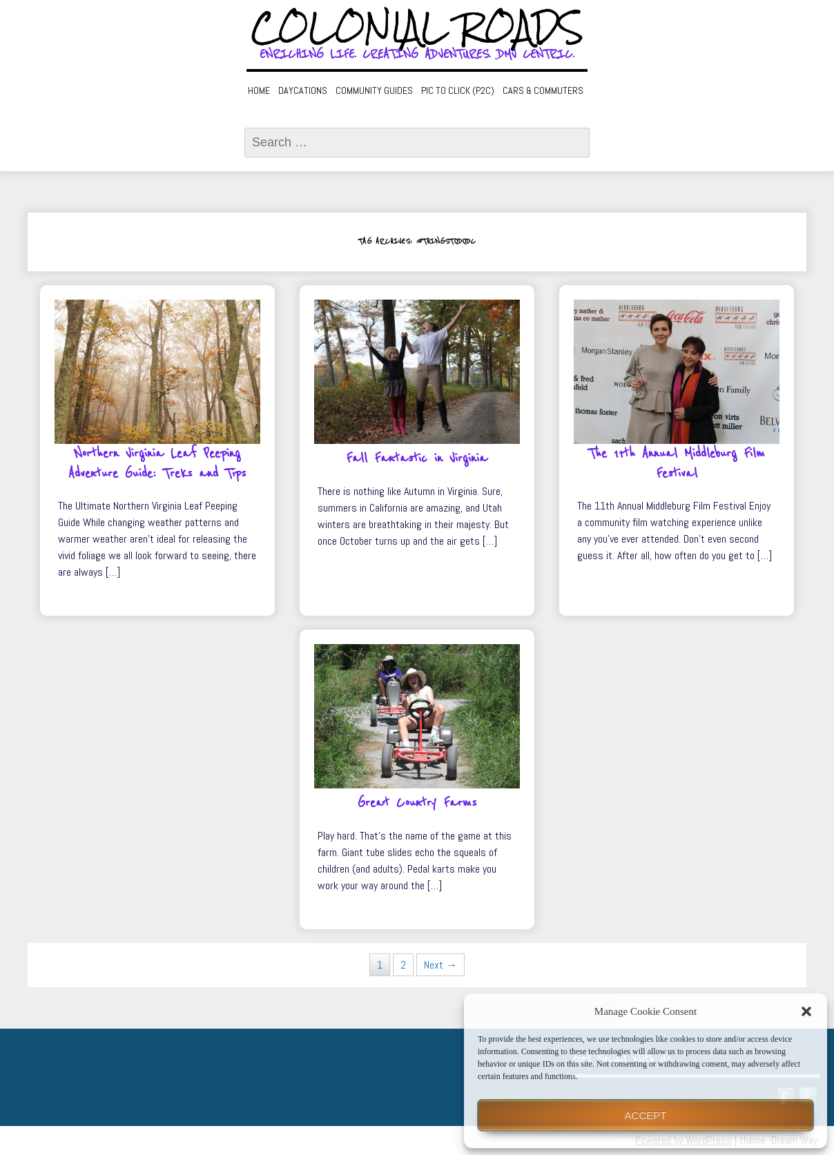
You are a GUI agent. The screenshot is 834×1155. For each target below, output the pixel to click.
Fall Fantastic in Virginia (416, 458)
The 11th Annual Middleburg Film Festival (676, 463)
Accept (646, 1115)
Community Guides (374, 90)
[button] (806, 1011)
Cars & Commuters (543, 90)
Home (259, 90)
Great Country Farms (417, 803)
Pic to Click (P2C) (457, 90)
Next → (440, 965)
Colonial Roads (417, 27)
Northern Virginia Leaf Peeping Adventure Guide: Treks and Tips (157, 463)
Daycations (302, 90)
